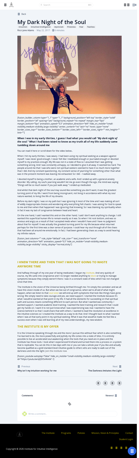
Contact (129, 433)
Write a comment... (34, 414)
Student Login (126, 439)
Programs (66, 433)
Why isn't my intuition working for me (37, 370)
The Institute (48, 433)
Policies (81, 433)
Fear (81, 27)
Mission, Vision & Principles (105, 433)
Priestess (71, 27)
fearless (91, 27)
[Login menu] (134, 5)
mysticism (58, 27)
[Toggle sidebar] (5, 5)
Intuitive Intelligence (40, 27)
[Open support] (132, 451)
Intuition (23, 27)
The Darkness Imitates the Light (105, 370)
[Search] (64, 5)
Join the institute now (56, 350)
